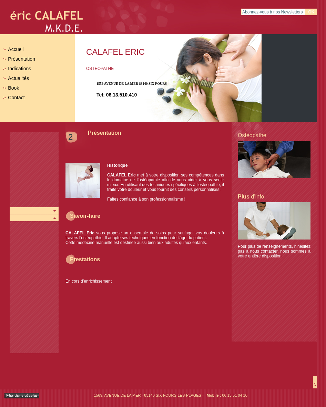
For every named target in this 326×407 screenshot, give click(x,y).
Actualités (18, 78)
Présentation (21, 59)
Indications (19, 68)
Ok (311, 12)
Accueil (15, 49)
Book (13, 88)
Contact (16, 97)
